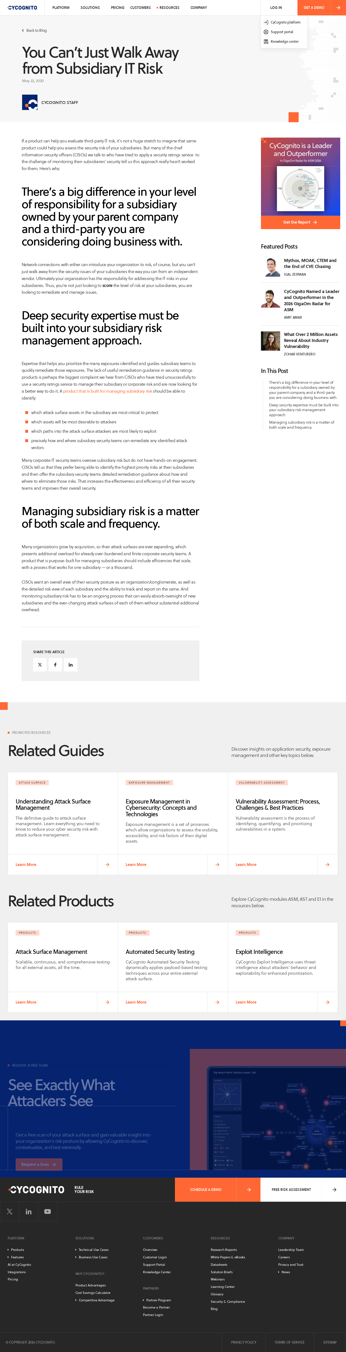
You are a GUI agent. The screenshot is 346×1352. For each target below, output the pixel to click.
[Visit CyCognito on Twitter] (9, 1211)
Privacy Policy (243, 1342)
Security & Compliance (228, 1301)
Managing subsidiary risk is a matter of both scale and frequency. (301, 425)
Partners (151, 1288)
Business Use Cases (93, 1257)
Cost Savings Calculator (93, 1292)
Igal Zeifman (295, 275)
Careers (284, 1257)
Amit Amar (293, 318)
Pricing (117, 7)
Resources (169, 7)
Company (199, 7)
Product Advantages (90, 1285)
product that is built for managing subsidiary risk (107, 391)
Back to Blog (34, 30)
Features (17, 1257)
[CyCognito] (22, 7)
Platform (60, 7)
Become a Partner (156, 1307)
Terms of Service (290, 1342)
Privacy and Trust (290, 1264)
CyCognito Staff (59, 102)
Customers (140, 7)
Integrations (17, 1272)
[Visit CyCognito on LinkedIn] (28, 1211)
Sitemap (330, 1342)
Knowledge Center (157, 1272)
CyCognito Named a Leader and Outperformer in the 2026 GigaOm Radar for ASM (311, 300)
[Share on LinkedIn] (70, 664)
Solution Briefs (222, 1272)
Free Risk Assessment (305, 1190)
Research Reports (224, 1249)
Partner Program (158, 1300)
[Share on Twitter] (40, 664)
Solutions (90, 7)
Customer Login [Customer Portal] (155, 1257)
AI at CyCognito (19, 1264)
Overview (150, 1249)
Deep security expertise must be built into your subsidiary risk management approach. (304, 409)
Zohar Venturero (299, 354)
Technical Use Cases (94, 1249)
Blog (214, 1308)
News (286, 1272)
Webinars (218, 1279)
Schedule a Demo (221, 1190)
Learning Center (223, 1286)
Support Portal (154, 1264)
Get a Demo (322, 8)
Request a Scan (35, 1173)
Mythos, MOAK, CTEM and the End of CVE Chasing (310, 263)
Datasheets (219, 1264)
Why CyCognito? (90, 1273)
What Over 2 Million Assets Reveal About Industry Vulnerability (311, 340)
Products (17, 1249)
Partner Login (153, 1314)
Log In (276, 7)
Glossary (217, 1294)
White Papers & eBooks (228, 1257)
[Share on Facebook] (55, 664)
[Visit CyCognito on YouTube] (47, 1211)
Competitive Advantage (97, 1300)
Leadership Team (291, 1249)
